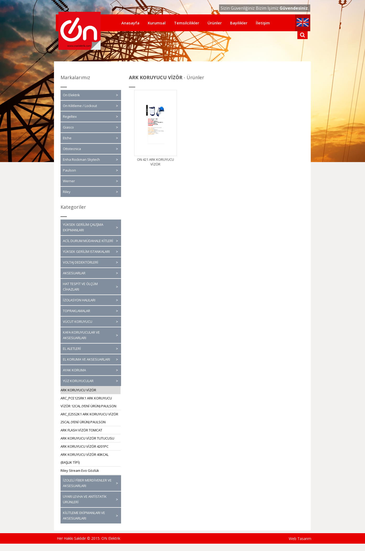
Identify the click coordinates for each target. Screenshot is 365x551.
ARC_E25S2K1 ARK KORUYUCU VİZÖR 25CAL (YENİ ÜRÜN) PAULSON (89, 418)
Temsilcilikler (186, 22)
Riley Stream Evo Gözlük (80, 470)
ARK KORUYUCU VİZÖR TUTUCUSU (87, 438)
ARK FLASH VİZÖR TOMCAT (81, 430)
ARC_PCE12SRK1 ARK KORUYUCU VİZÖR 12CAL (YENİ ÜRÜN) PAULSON (88, 402)
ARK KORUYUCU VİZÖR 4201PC (84, 446)
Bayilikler (238, 22)
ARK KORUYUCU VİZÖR (78, 390)
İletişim (263, 22)
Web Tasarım (300, 538)
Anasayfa (130, 22)
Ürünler (215, 22)
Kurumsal (157, 22)
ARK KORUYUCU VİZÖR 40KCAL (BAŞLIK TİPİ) (84, 458)
